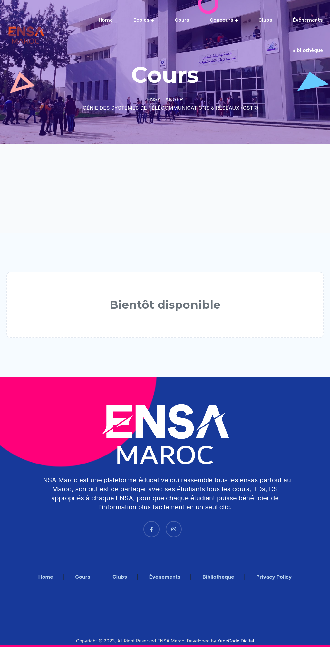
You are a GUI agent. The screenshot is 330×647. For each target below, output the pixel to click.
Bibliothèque (307, 50)
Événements (308, 20)
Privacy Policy (274, 577)
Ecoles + (143, 20)
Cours (182, 20)
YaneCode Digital (236, 640)
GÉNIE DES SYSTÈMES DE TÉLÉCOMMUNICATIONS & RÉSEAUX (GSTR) (170, 108)
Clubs (265, 20)
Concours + (224, 20)
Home (106, 20)
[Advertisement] (165, 188)
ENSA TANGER (165, 99)
